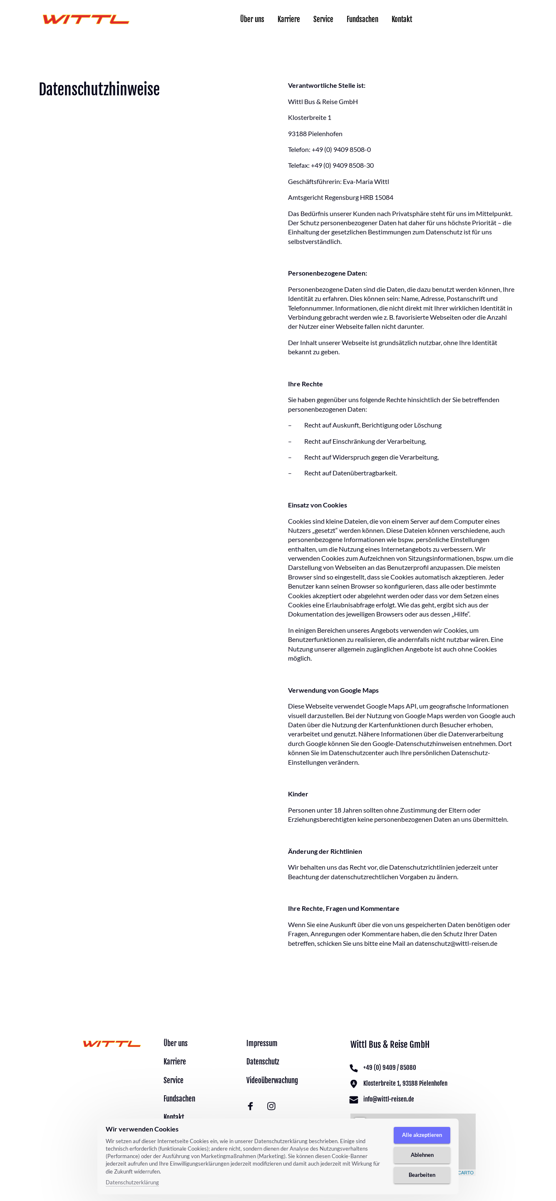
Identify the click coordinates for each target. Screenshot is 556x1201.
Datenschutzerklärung (132, 1182)
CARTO (466, 1172)
